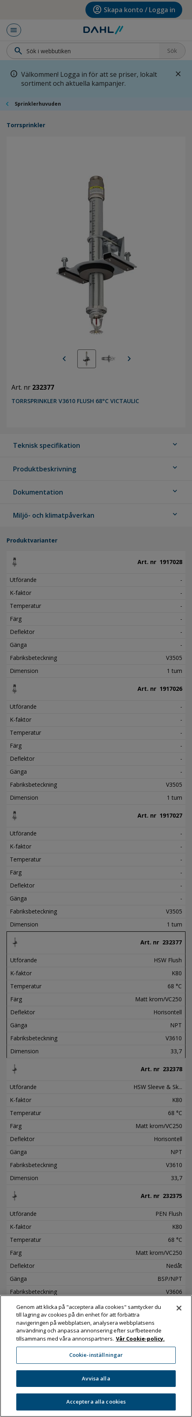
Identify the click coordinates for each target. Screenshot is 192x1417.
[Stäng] (179, 1312)
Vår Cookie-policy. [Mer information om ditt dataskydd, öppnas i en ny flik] (140, 1342)
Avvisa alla (96, 1382)
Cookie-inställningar (96, 1359)
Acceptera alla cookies (96, 1406)
